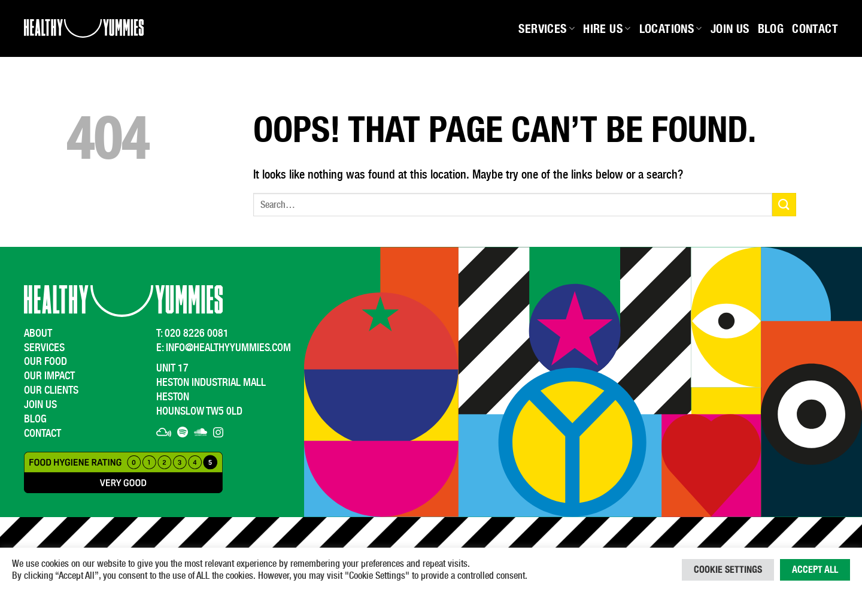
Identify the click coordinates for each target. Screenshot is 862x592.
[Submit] (784, 204)
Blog (771, 29)
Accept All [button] (815, 569)
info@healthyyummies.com (228, 347)
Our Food (45, 361)
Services (546, 29)
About (38, 333)
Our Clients (51, 389)
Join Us (730, 29)
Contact (815, 29)
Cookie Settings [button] (728, 569)
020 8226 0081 (197, 333)
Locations (670, 29)
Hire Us (606, 29)
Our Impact (49, 375)
